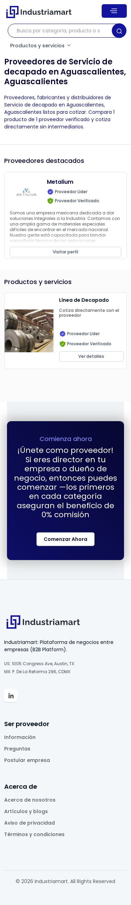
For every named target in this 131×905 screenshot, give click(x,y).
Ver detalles (91, 356)
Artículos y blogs (26, 811)
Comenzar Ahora (65, 539)
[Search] (119, 30)
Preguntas (17, 748)
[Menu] (114, 10)
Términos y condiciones (34, 834)
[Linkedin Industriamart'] (10, 695)
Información (20, 737)
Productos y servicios (41, 45)
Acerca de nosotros (30, 799)
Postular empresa (27, 760)
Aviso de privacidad (29, 822)
